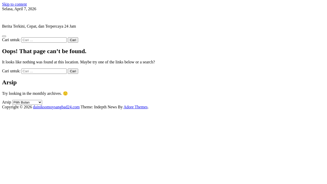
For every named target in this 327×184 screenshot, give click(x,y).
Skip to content (14, 4)
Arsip (6, 102)
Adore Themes (135, 107)
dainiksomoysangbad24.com (25, 17)
